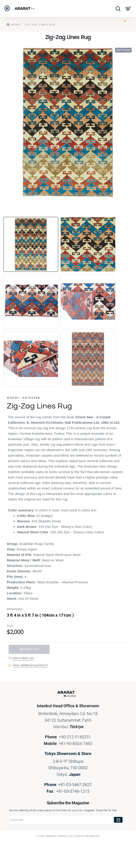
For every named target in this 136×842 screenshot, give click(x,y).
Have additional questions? (30, 665)
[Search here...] (118, 8)
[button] (21, 658)
